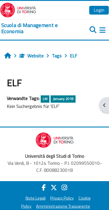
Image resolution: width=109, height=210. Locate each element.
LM (45, 99)
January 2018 (63, 99)
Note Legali (36, 198)
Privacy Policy (62, 198)
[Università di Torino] (18, 9)
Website (31, 55)
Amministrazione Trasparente (63, 206)
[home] (36, 28)
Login (99, 9)
